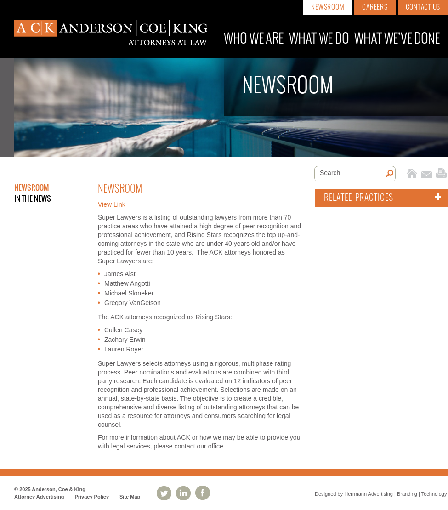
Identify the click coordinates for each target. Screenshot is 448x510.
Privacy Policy (91, 496)
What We (319, 39)
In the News (32, 199)
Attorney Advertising (39, 496)
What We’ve (397, 39)
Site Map (129, 496)
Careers (374, 7)
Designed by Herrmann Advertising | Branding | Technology (381, 494)
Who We (254, 39)
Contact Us (423, 7)
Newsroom (327, 7)
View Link (111, 204)
